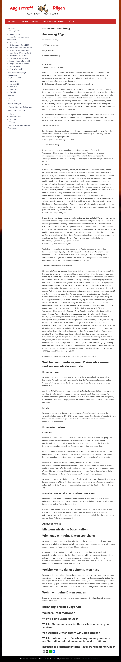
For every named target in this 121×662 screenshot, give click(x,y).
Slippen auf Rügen (14, 103)
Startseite (11, 28)
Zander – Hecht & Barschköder (20, 61)
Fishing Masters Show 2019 (19, 45)
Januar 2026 (14, 81)
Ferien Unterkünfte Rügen (17, 110)
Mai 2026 (13, 92)
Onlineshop (12, 21)
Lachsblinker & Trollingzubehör (20, 53)
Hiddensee (13, 119)
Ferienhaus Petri (15, 117)
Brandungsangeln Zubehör (19, 58)
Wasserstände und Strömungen (21, 107)
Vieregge (13, 122)
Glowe (12, 114)
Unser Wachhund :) (16, 69)
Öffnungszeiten (15, 34)
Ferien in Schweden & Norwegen (19, 125)
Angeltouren (12, 128)
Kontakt (35, 21)
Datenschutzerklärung (94, 659)
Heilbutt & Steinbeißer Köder (20, 50)
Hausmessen (14, 42)
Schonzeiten (12, 101)
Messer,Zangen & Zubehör (19, 56)
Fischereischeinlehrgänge (54, 21)
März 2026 (13, 87)
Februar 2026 (14, 84)
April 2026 (13, 89)
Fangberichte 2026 (14, 78)
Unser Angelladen (14, 31)
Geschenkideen (15, 66)
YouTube (24, 21)
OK (86, 659)
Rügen (71, 21)
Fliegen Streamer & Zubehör (19, 64)
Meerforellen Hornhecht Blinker (21, 48)
